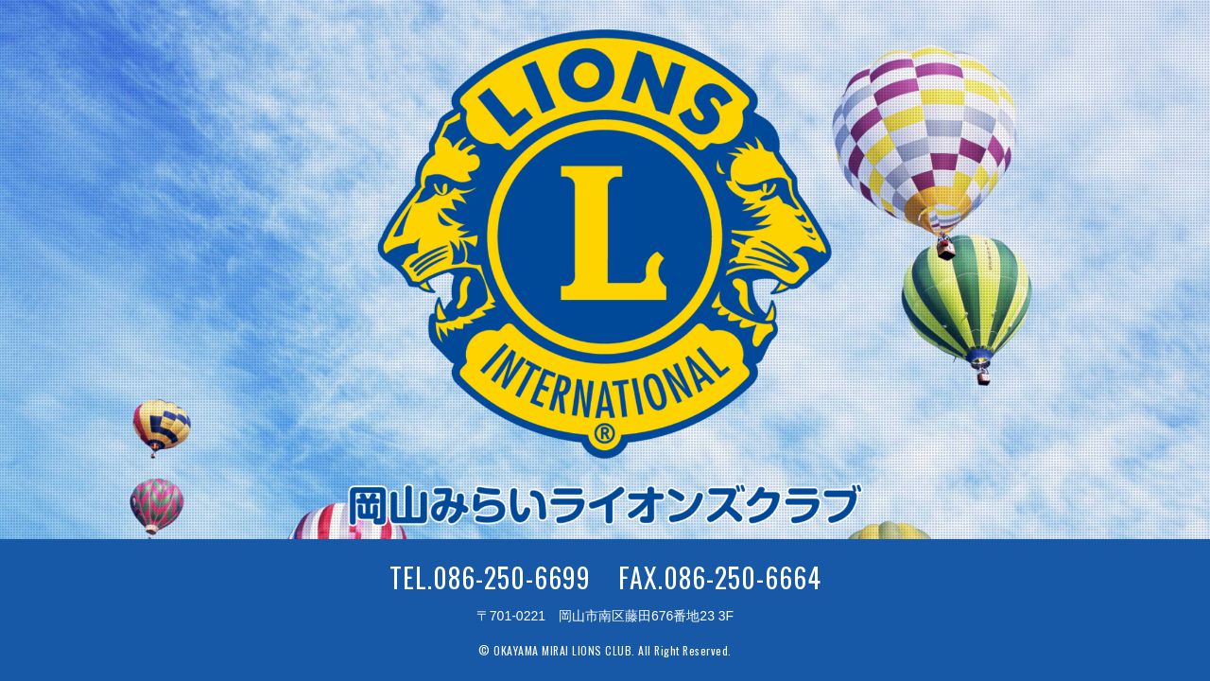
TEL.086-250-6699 (490, 577)
